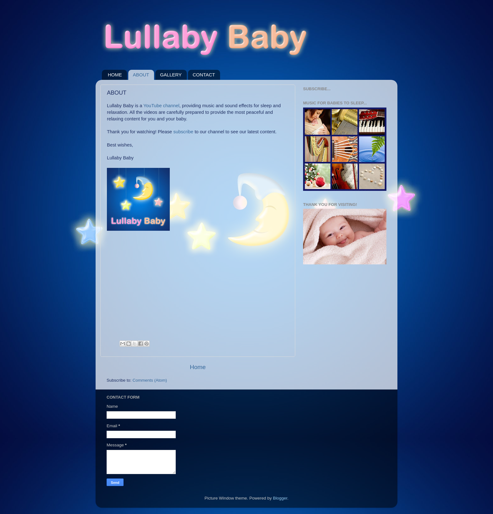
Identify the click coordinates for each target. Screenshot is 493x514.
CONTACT (204, 74)
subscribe (183, 131)
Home (198, 367)
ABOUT (141, 74)
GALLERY (171, 74)
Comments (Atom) (150, 380)
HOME (115, 74)
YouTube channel (161, 105)
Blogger (280, 498)
